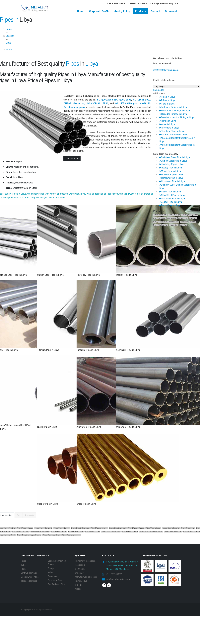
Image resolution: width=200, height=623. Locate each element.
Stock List (79, 573)
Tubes (24, 565)
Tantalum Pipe (182, 218)
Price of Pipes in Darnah (61, 528)
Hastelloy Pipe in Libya (171, 164)
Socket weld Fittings (30, 577)
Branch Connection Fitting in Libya (176, 117)
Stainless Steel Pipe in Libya (174, 157)
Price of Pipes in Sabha (153, 528)
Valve (50, 572)
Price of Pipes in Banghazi (43, 528)
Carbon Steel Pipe (174, 215)
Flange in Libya (167, 120)
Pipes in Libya (167, 97)
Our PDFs (79, 585)
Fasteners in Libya (169, 127)
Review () (29, 515)
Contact (155, 11)
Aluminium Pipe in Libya (172, 181)
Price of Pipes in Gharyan (99, 528)
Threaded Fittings (29, 581)
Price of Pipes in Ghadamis (80, 528)
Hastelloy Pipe (186, 215)
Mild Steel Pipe (162, 225)
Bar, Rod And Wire (56, 584)
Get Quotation (72, 158)
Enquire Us (158, 90)
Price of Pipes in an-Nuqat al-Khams (29, 535)
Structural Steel (55, 580)
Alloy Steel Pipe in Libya (172, 195)
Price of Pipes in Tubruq (58, 531)
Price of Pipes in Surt (187, 528)
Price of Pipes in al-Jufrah (173, 531)
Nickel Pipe (184, 221)
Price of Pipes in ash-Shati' (51, 535)
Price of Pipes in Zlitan (92, 531)
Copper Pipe (173, 225)
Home (80, 11)
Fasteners (52, 576)
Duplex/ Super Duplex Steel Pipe (168, 221)
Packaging (80, 565)
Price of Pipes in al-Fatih (130, 531)
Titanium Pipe (171, 218)
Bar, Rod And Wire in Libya (173, 134)
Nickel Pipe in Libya (170, 191)
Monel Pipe (161, 218)
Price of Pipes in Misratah (117, 528)
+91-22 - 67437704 (137, 3)
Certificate (80, 569)
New (20, 177)
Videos (78, 589)
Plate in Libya (166, 103)
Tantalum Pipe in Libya (171, 178)
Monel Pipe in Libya (170, 171)
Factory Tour (81, 581)
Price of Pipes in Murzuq (136, 528)
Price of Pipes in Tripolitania (40, 531)
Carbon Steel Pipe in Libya (173, 160)
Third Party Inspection (85, 561)
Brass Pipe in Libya (169, 205)
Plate (23, 569)
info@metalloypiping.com (164, 3)
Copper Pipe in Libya (170, 202)
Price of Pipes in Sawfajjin (171, 528)
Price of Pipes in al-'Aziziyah (111, 531)
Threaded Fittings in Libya (173, 114)
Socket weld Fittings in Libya (174, 110)
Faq (18, 515)
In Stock (33, 188)
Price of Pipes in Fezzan (25, 528)
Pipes (23, 561)
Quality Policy (122, 11)
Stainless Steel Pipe (160, 215)
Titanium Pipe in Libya (171, 174)
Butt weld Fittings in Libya (173, 107)
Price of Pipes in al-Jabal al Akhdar (151, 531)
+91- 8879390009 (116, 3)
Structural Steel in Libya (171, 131)
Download (171, 11)
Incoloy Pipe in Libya (170, 167)
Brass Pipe (183, 225)
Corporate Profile (99, 11)
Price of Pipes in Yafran (75, 531)
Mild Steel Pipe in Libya (172, 198)
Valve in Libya (167, 124)
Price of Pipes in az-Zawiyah (71, 535)
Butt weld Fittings (29, 573)
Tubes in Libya (167, 100)
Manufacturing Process (86, 577)
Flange (51, 568)
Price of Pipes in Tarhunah (20, 531)
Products (140, 11)
